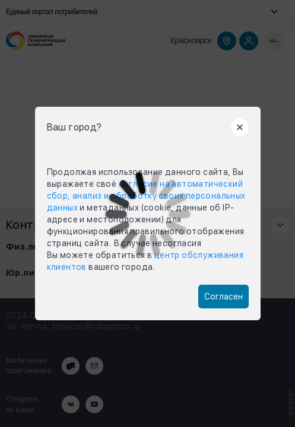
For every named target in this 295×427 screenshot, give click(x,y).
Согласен (223, 296)
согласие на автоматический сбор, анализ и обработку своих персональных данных (146, 195)
